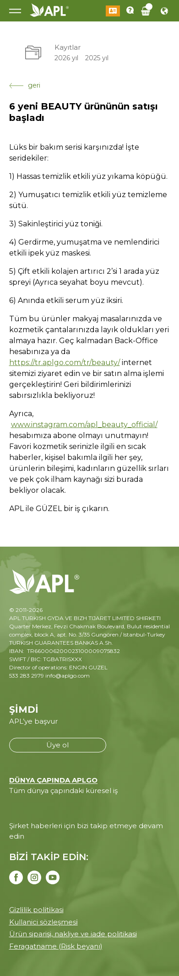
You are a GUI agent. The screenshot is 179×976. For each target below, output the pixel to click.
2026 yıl (66, 58)
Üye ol (57, 745)
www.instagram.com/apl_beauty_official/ (84, 424)
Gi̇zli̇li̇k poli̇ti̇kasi (36, 909)
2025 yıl (96, 58)
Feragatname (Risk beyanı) (56, 946)
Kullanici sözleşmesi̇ (43, 922)
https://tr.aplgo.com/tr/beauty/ (64, 362)
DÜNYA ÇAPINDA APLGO (53, 780)
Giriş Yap (113, 10)
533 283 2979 (26, 675)
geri (24, 85)
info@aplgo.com (67, 675)
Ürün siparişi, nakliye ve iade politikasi (73, 933)
